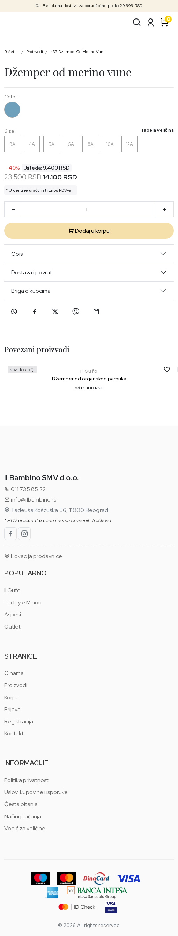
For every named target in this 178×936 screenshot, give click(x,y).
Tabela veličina (157, 130)
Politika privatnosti (27, 780)
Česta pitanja (21, 804)
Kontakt (14, 733)
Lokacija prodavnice (33, 556)
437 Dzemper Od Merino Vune (78, 51)
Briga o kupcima (31, 291)
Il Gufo (89, 371)
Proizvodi (34, 51)
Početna (11, 51)
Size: (89, 130)
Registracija (18, 721)
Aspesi (12, 614)
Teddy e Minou (23, 602)
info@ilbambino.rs (30, 499)
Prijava (12, 709)
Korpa (11, 697)
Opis (17, 254)
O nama (14, 673)
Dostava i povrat (31, 272)
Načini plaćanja (22, 816)
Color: (11, 97)
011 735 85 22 (25, 489)
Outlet (12, 626)
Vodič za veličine (24, 828)
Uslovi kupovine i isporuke (36, 792)
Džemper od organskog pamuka (89, 379)
